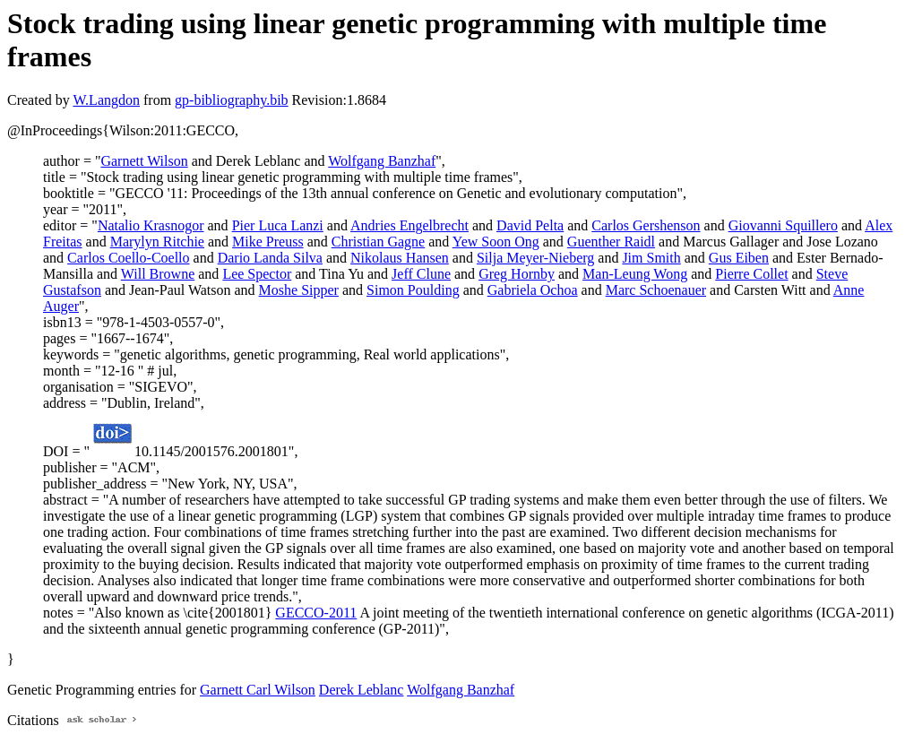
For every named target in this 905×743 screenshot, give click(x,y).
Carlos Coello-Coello (128, 257)
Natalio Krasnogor (151, 225)
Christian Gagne (378, 241)
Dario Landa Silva (270, 257)
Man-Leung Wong (634, 273)
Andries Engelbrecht (409, 225)
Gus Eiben (739, 257)
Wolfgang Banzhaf (381, 160)
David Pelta (530, 225)
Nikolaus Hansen (399, 257)
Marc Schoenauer (656, 290)
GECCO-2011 (316, 612)
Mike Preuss (268, 241)
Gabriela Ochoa (532, 290)
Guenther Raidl (611, 241)
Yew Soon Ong (495, 241)
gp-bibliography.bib (232, 100)
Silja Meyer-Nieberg (535, 257)
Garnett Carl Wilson (257, 689)
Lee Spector (256, 273)
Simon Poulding (413, 290)
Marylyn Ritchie (157, 241)
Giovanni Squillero (783, 225)
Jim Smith (651, 257)
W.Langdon (106, 100)
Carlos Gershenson (645, 225)
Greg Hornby (516, 273)
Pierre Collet (751, 273)
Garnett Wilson (143, 160)
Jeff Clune (421, 273)
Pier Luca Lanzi (277, 225)
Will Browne (157, 273)
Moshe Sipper (299, 290)
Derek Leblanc (361, 689)
